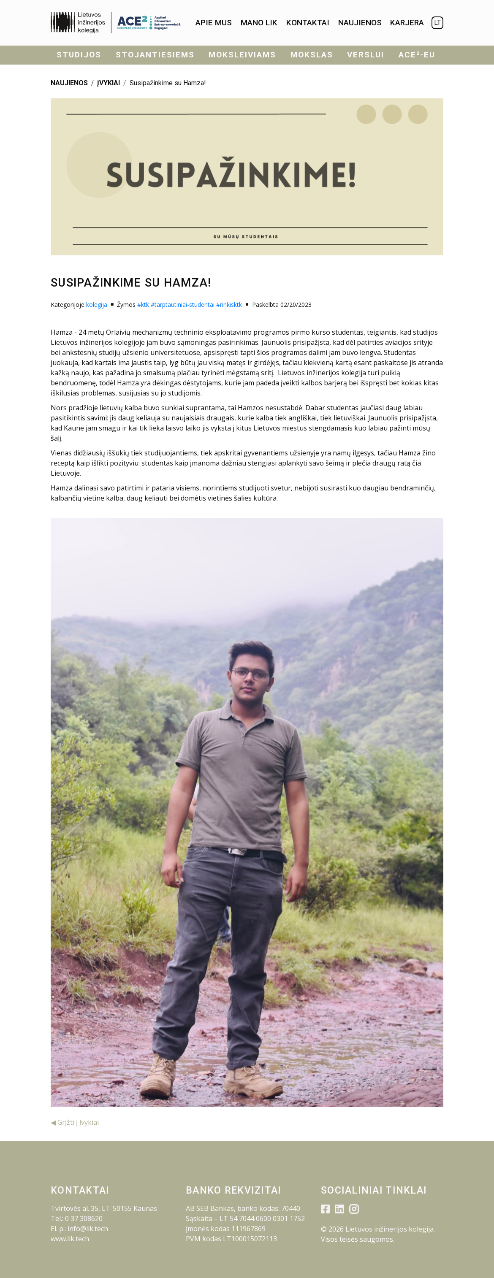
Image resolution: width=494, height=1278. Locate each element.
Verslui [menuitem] (365, 55)
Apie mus (213, 22)
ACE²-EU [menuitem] (417, 55)
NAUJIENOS (69, 83)
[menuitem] (213, 23)
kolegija (96, 305)
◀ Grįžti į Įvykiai (75, 1122)
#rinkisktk (229, 305)
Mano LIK (259, 22)
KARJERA (407, 22)
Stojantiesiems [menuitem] (155, 55)
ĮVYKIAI (108, 83)
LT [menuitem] (437, 23)
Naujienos (360, 22)
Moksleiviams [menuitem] (242, 55)
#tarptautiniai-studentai (182, 305)
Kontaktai (307, 22)
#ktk (143, 305)
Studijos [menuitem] (79, 55)
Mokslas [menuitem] (311, 55)
